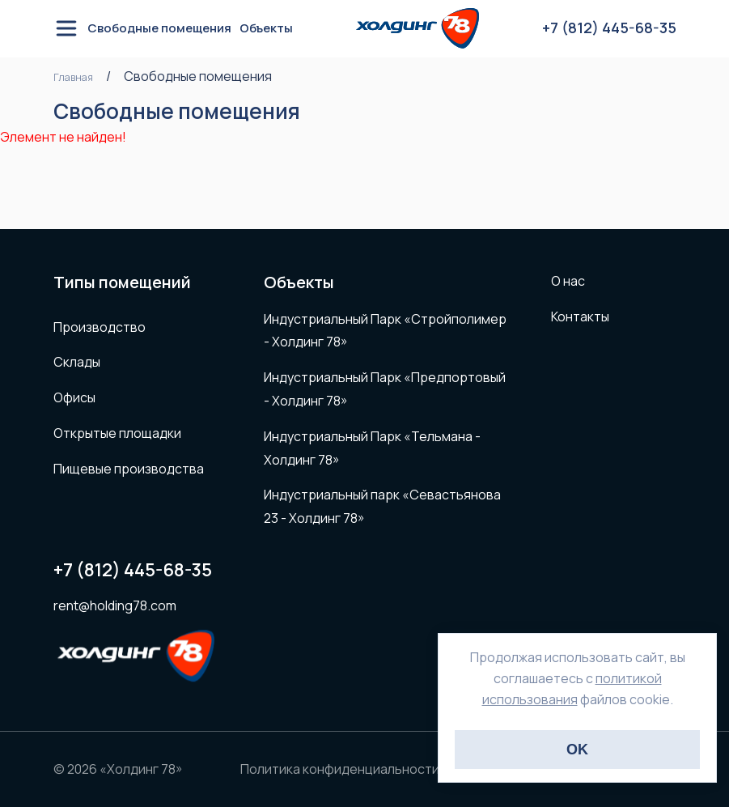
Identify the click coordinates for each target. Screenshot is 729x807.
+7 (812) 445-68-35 (132, 570)
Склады (76, 362)
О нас (568, 281)
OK (577, 749)
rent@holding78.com (114, 605)
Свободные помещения (159, 27)
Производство (99, 327)
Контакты (580, 316)
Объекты (266, 27)
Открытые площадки (117, 433)
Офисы (74, 397)
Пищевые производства (128, 469)
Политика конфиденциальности (339, 769)
